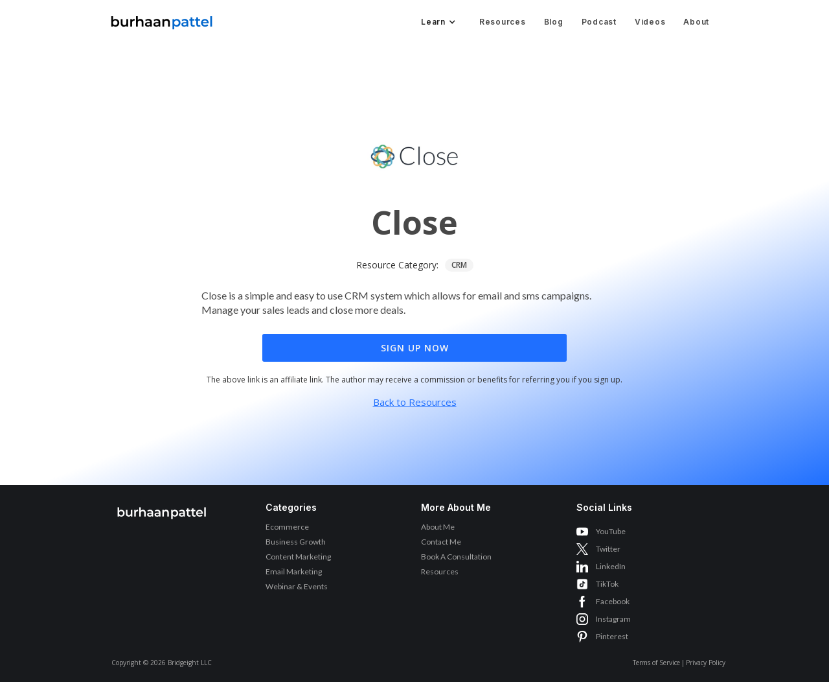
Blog (553, 22)
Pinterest (612, 636)
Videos (650, 22)
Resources (502, 22)
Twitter (608, 549)
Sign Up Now (415, 348)
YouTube (611, 531)
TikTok (607, 584)
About (696, 22)
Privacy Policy (705, 662)
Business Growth (296, 542)
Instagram (613, 619)
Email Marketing (294, 571)
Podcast (599, 22)
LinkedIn (611, 566)
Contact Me (441, 542)
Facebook (613, 601)
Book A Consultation (456, 556)
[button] (437, 22)
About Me (438, 527)
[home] (162, 19)
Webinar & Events (297, 586)
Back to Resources (415, 401)
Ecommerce (287, 527)
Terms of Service (656, 662)
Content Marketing (298, 556)
